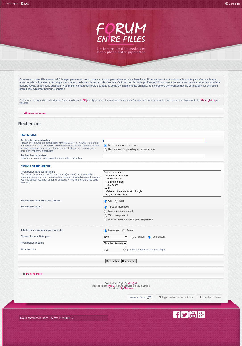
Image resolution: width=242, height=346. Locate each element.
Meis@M (132, 283)
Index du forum (35, 113)
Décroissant (156, 236)
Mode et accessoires (162, 175)
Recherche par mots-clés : (36, 140)
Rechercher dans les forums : (38, 171)
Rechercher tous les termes (121, 145)
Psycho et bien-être (162, 194)
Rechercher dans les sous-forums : (41, 200)
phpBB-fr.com (127, 288)
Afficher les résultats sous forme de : (42, 230)
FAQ (84, 100)
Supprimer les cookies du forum (177, 297)
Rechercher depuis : (32, 242)
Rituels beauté (162, 178)
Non (119, 200)
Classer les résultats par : (35, 236)
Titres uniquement (116, 215)
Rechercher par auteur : (34, 155)
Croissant (138, 236)
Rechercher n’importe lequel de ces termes (129, 149)
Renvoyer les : (29, 249)
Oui (108, 200)
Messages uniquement (118, 211)
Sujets (128, 230)
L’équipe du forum (212, 297)
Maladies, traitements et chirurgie (162, 191)
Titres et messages (116, 206)
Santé (162, 188)
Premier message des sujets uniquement (128, 219)
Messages (111, 230)
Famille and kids (162, 181)
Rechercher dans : (31, 206)
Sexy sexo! (162, 185)
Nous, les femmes (162, 172)
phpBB (111, 286)
